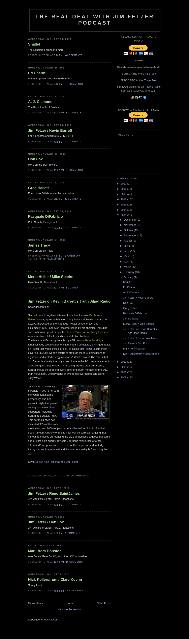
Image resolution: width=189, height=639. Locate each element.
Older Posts (104, 603)
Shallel (34, 44)
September (130, 235)
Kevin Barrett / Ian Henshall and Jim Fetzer (53, 461)
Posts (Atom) (51, 619)
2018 (124, 188)
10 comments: (80, 476)
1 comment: (73, 288)
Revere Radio (153, 86)
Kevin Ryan (74, 332)
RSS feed (150, 73)
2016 (124, 199)
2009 (124, 377)
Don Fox (35, 159)
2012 (124, 361)
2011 (124, 366)
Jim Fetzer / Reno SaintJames (54, 494)
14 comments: (74, 504)
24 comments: (75, 170)
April (127, 261)
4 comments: (73, 256)
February (129, 272)
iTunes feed (150, 80)
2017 (124, 194)
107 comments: (75, 84)
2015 (124, 204)
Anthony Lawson (97, 332)
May (126, 256)
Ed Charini (37, 73)
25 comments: (74, 141)
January (129, 277)
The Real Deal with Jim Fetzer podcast (94, 19)
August (128, 240)
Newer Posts (35, 603)
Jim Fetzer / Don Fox (46, 522)
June (127, 251)
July (126, 245)
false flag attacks (51, 259)
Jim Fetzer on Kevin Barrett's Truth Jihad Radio (69, 301)
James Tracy (39, 245)
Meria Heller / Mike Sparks (50, 277)
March (128, 266)
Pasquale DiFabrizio (45, 217)
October (129, 230)
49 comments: (75, 590)
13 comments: (74, 227)
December (130, 219)
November (130, 224)
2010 (124, 372)
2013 (124, 215)
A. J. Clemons (40, 102)
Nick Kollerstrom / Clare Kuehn (55, 580)
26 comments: (74, 199)
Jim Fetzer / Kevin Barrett (50, 131)
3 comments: (74, 113)
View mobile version (69, 609)
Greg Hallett (38, 188)
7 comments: (73, 533)
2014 (124, 209)
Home (69, 603)
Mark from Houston (45, 551)
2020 (124, 183)
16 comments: (75, 562)
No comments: (74, 55)
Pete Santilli (92, 340)
